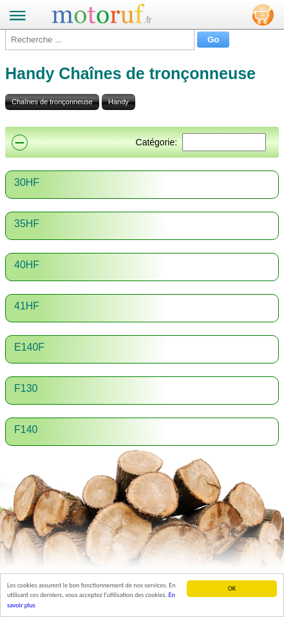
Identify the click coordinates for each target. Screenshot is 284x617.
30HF (26, 182)
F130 (25, 388)
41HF (26, 305)
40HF (26, 264)
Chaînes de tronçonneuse (52, 102)
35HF (26, 223)
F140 (25, 429)
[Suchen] (224, 142)
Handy (118, 102)
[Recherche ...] (99, 39)
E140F (29, 347)
